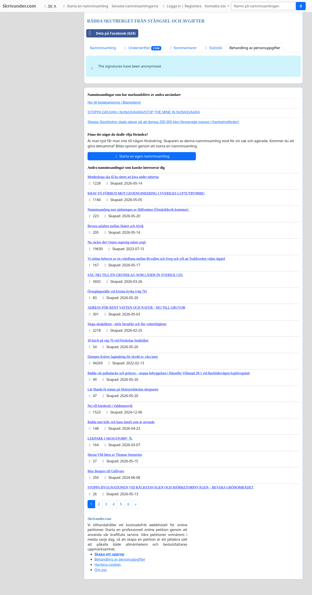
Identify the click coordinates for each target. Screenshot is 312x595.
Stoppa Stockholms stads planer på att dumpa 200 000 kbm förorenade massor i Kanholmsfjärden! (163, 122)
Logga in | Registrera (181, 6)
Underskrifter (142, 47)
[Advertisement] (41, 77)
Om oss (100, 569)
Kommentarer (183, 47)
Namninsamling (103, 47)
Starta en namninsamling (85, 6)
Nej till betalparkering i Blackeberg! (114, 102)
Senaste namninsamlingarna (135, 6)
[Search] (263, 6)
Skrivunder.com (19, 6)
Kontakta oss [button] (216, 6)
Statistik (213, 47)
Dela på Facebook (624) (110, 33)
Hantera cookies (107, 564)
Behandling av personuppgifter (254, 47)
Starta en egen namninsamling (141, 156)
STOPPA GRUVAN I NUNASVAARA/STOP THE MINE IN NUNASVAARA (144, 112)
